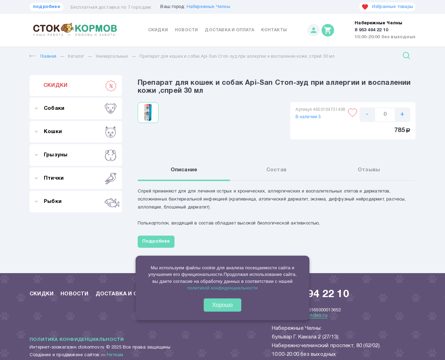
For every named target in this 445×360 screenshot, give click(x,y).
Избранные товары (387, 6)
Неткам (115, 355)
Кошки (80, 132)
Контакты (274, 30)
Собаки (80, 108)
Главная (43, 56)
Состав (276, 169)
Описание (184, 169)
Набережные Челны (208, 7)
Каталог (76, 56)
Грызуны (80, 155)
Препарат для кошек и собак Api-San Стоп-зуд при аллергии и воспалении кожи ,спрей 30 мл (236, 56)
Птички (80, 178)
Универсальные (112, 56)
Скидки (158, 30)
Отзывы (369, 169)
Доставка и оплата (229, 30)
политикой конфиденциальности (222, 288)
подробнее (46, 7)
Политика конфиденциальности (77, 340)
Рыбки (80, 201)
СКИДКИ (80, 85)
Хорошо (222, 305)
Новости (186, 30)
